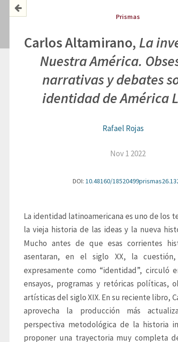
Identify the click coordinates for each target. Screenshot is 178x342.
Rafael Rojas (123, 128)
